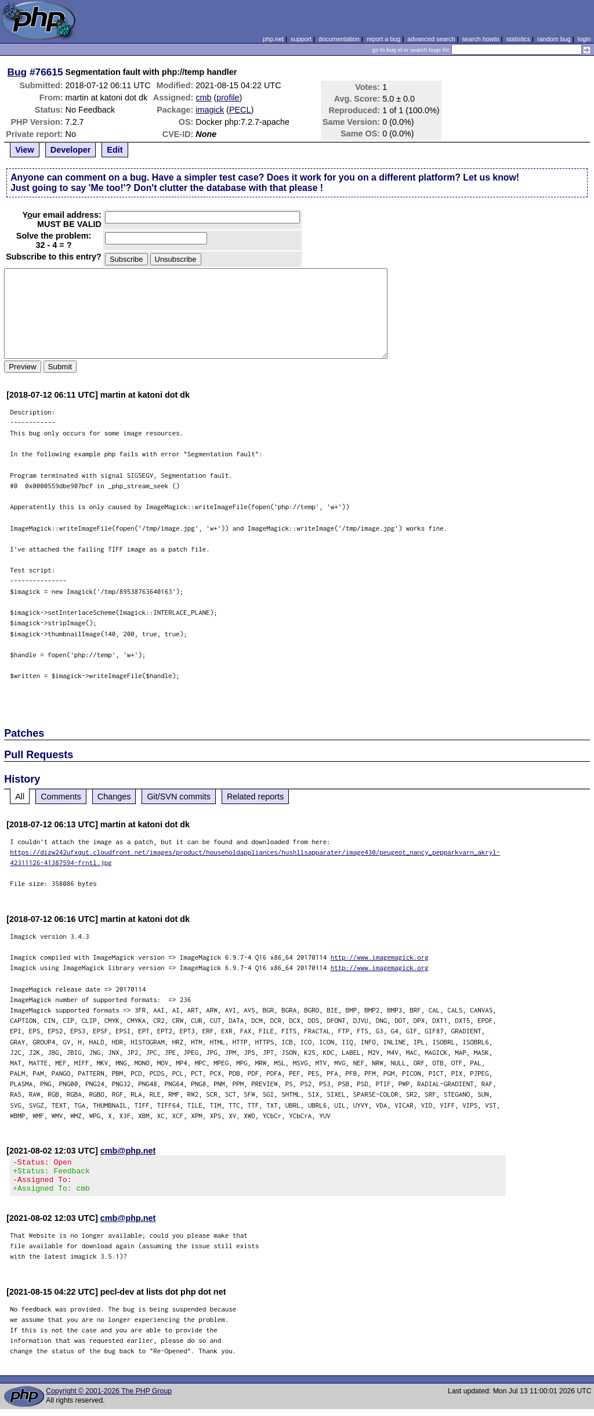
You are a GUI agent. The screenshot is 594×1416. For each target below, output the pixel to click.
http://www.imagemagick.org (380, 957)
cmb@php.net (128, 1150)
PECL (240, 109)
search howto (480, 38)
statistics (518, 38)
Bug (17, 72)
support (301, 38)
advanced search (431, 38)
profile (227, 97)
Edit (114, 149)
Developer (70, 149)
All (19, 796)
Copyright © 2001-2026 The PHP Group (109, 1398)
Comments (61, 796)
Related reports (255, 796)
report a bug (383, 38)
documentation (339, 38)
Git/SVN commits (179, 796)
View (24, 149)
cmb (203, 97)
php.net (273, 38)
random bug (554, 38)
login (584, 38)
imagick (209, 109)
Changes (114, 796)
